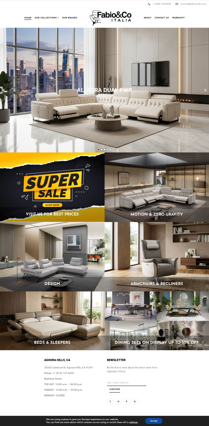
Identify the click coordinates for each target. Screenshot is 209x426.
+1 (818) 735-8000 (162, 4)
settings (133, 422)
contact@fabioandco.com (193, 4)
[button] (4, 90)
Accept (153, 420)
